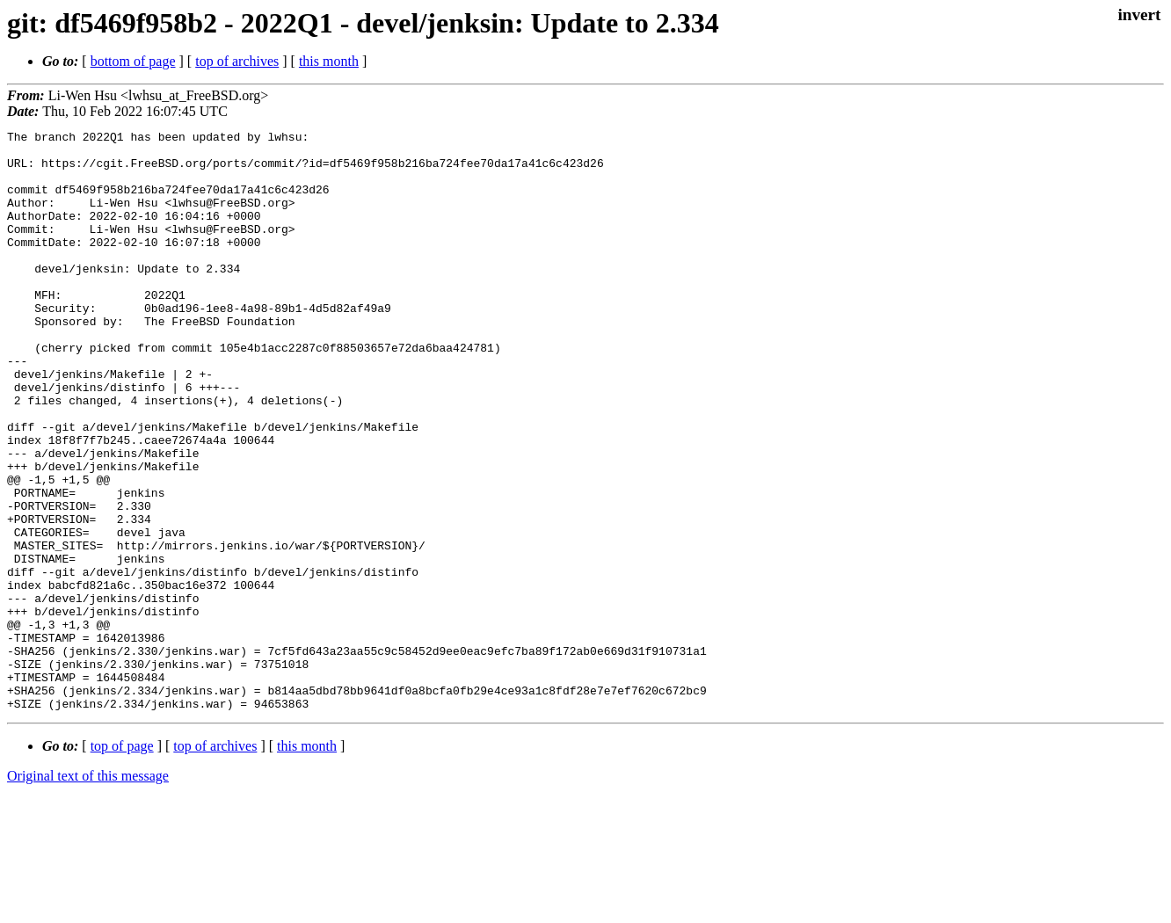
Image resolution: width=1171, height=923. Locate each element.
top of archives (237, 61)
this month (329, 61)
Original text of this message (88, 891)
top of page (122, 861)
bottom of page (133, 61)
